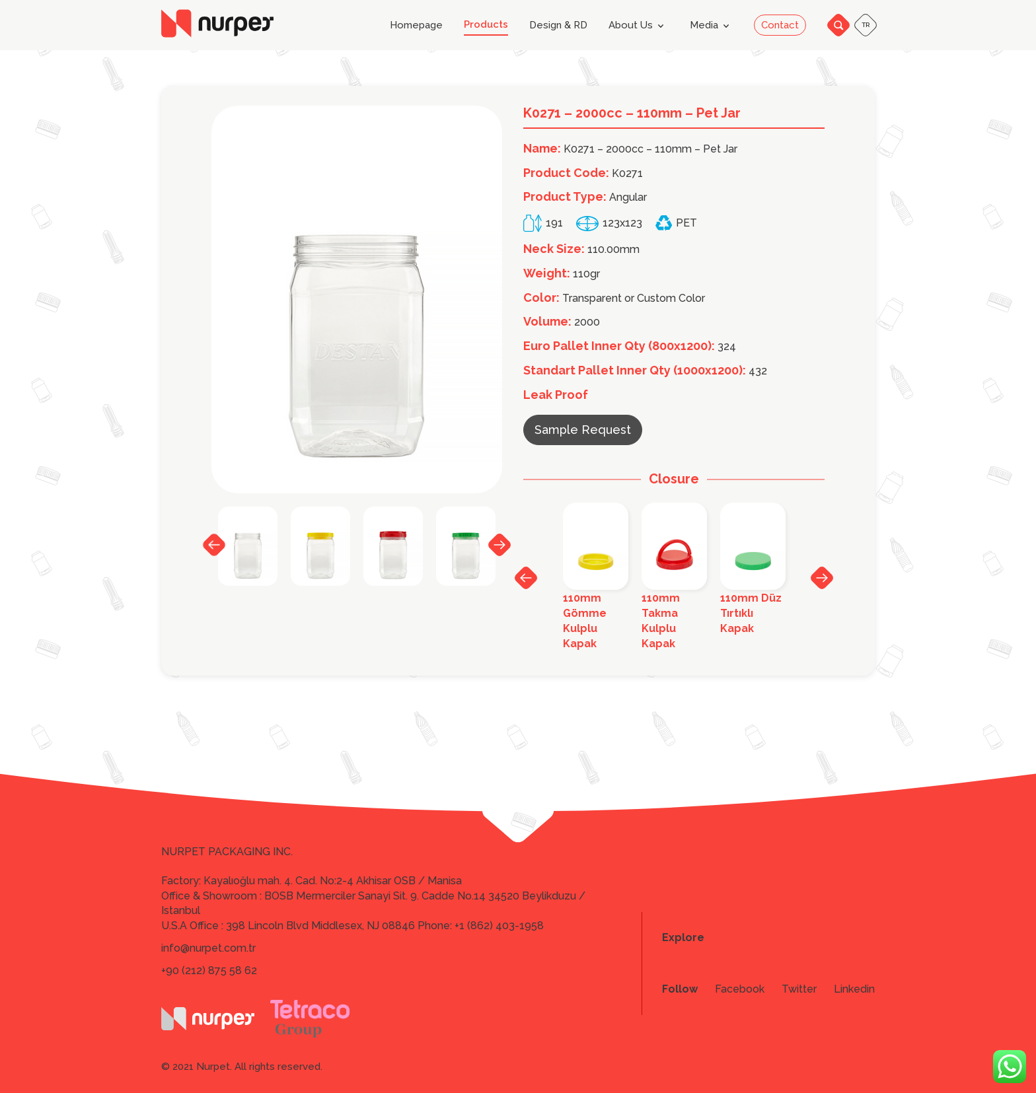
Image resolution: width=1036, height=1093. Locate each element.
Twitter (799, 989)
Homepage (416, 25)
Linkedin (854, 989)
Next (499, 544)
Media (712, 26)
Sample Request (583, 430)
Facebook (739, 989)
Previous (214, 545)
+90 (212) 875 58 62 (209, 970)
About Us (639, 26)
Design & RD (558, 25)
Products (486, 24)
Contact (780, 25)
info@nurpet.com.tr (208, 948)
